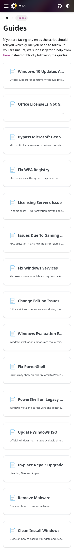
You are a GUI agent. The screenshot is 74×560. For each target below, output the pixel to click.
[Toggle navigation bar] (6, 6)
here (6, 55)
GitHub (60, 6)
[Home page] (7, 18)
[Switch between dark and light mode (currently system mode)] (68, 6)
